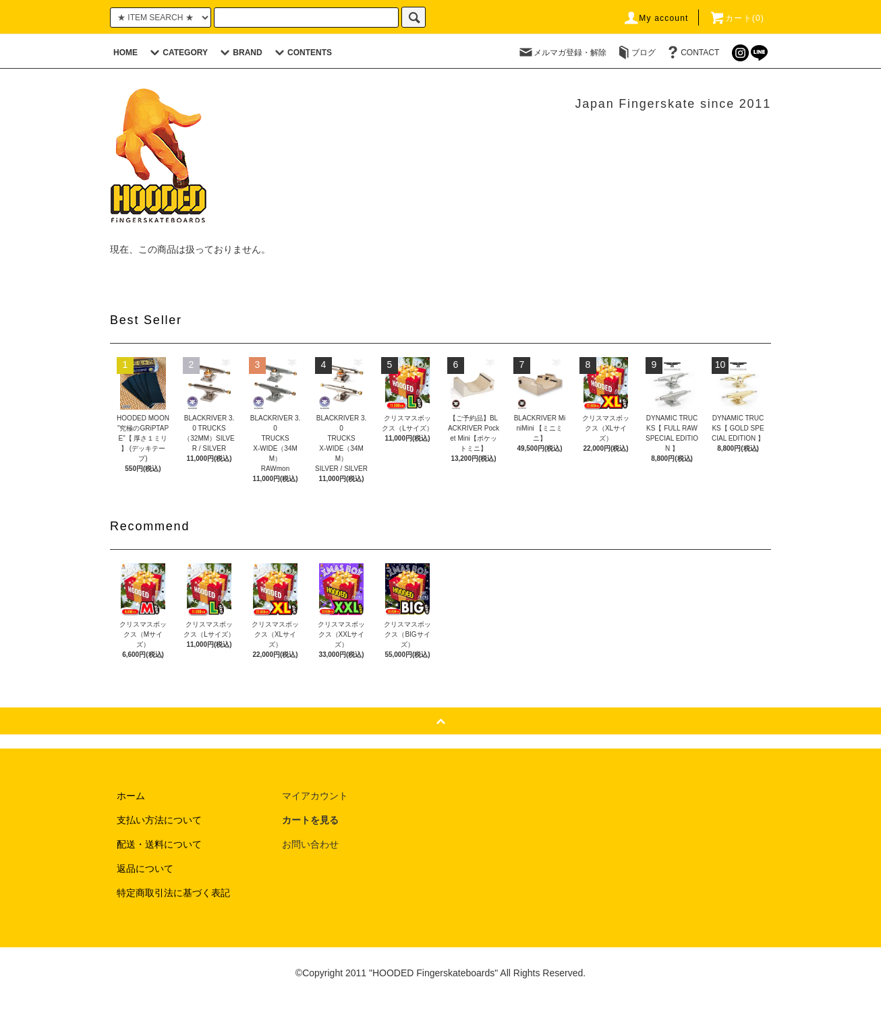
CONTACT (691, 52)
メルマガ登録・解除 (561, 52)
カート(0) (736, 18)
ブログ (635, 52)
